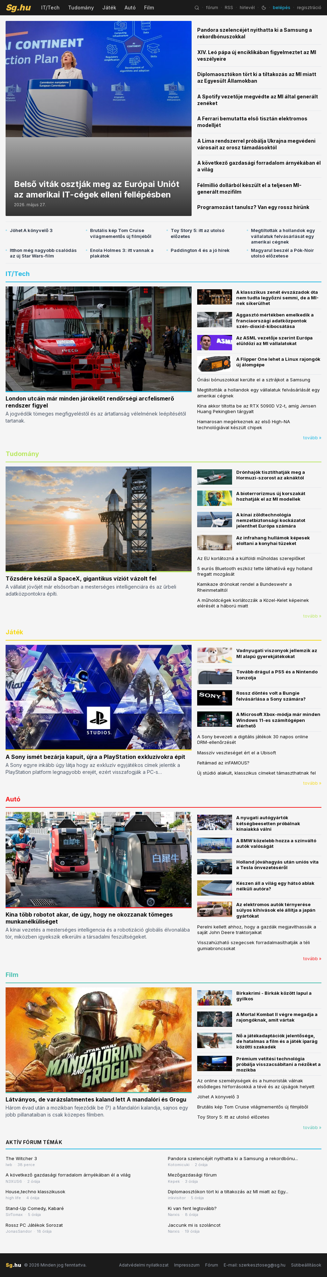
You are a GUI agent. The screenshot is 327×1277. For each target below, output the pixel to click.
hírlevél (247, 7)
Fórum (211, 1265)
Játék (109, 7)
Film (149, 7)
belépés (281, 7)
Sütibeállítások (306, 1265)
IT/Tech (50, 7)
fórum (212, 7)
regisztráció (309, 7)
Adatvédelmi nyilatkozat (144, 1265)
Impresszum (187, 1265)
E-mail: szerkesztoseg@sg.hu (254, 1265)
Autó (130, 7)
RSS (229, 7)
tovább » (312, 437)
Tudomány (81, 7)
